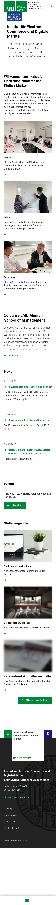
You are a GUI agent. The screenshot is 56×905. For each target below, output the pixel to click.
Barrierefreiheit (11, 828)
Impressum (10, 821)
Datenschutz (10, 815)
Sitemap (8, 808)
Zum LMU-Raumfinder (19, 797)
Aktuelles (17, 505)
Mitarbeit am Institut (36, 700)
